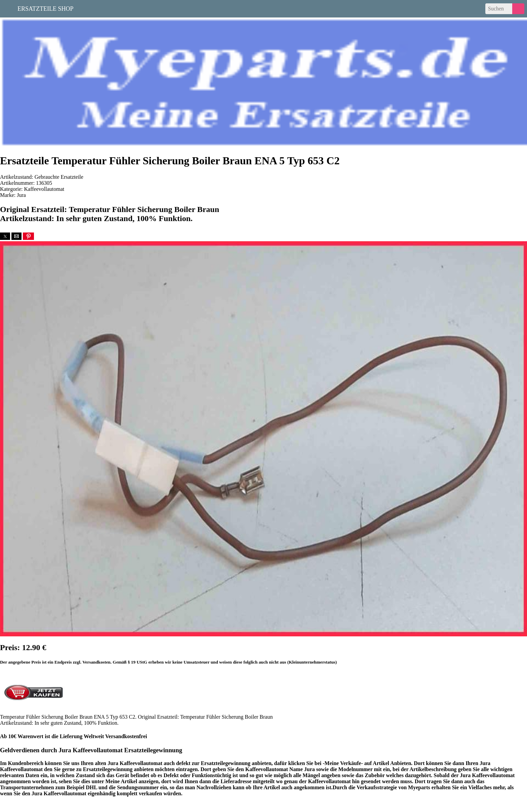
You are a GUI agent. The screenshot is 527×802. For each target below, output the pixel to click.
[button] (5, 236)
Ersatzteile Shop (45, 8)
